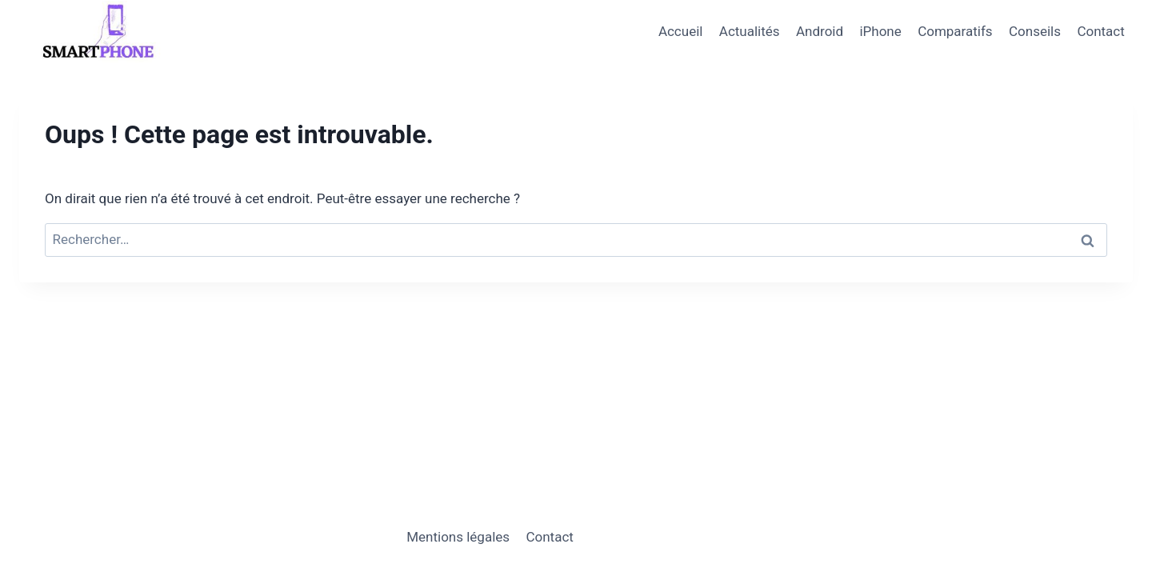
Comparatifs (955, 31)
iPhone (880, 31)
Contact (1100, 31)
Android (819, 31)
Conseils (1035, 31)
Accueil (680, 31)
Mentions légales (458, 537)
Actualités (749, 31)
